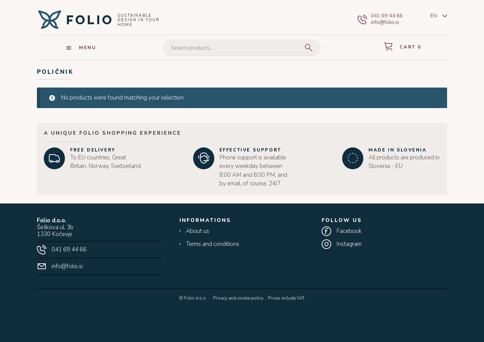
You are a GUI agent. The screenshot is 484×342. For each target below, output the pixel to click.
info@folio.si (385, 22)
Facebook (349, 231)
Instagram (349, 244)
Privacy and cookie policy (238, 298)
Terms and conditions (212, 244)
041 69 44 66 (387, 16)
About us (197, 231)
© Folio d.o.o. (193, 298)
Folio (74, 19)
